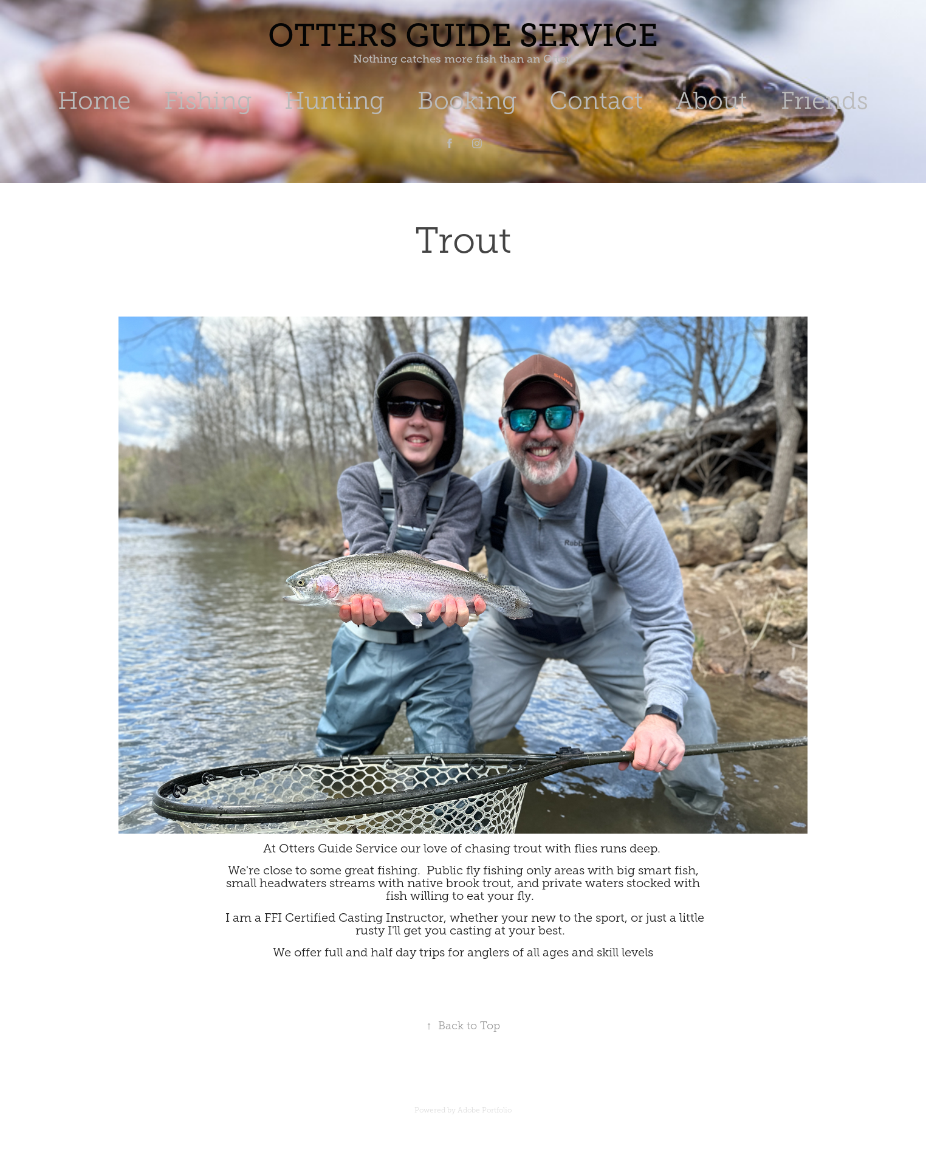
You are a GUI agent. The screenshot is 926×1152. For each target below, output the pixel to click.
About (711, 100)
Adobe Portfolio (485, 1110)
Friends (824, 100)
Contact (596, 100)
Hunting (334, 100)
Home (94, 100)
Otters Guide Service (463, 35)
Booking (466, 100)
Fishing (208, 100)
